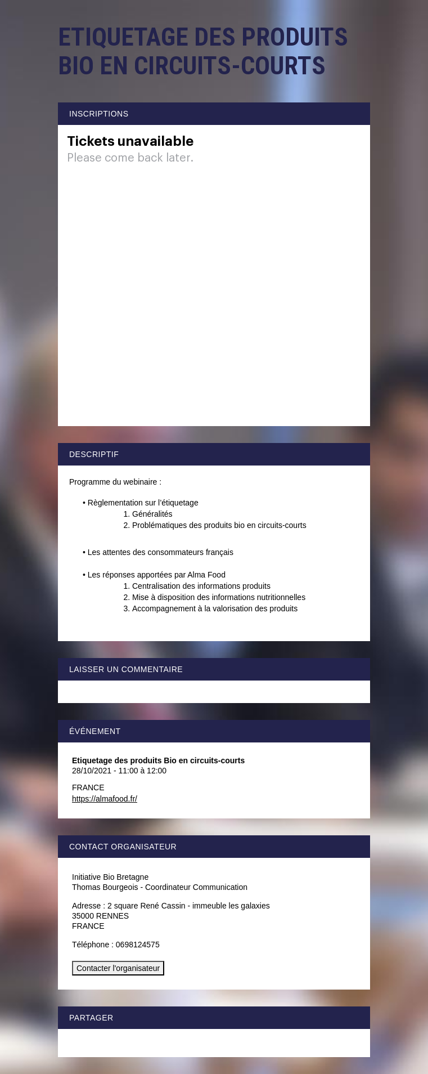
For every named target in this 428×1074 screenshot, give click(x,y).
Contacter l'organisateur (118, 968)
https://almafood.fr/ (104, 798)
